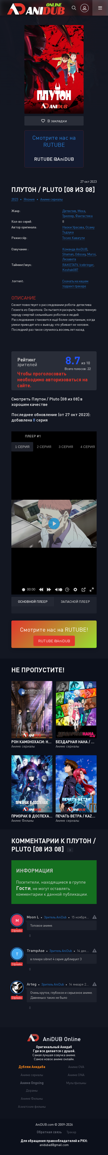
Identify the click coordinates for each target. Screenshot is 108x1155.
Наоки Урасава (73, 227)
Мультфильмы (76, 1083)
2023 (14, 199)
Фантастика (84, 216)
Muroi (91, 254)
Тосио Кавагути (73, 238)
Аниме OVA (76, 1067)
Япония (29, 199)
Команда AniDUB (74, 249)
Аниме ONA (76, 1075)
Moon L (33, 917)
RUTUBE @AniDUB (54, 159)
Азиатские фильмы (32, 1106)
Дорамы (32, 1090)
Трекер (71, 1132)
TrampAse (36, 950)
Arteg (31, 984)
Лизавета (69, 259)
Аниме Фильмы (32, 1098)
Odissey (80, 254)
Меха (81, 211)
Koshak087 (70, 270)
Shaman (68, 254)
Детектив (69, 211)
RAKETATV (70, 265)
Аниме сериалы (51, 199)
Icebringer (86, 265)
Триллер (68, 216)
